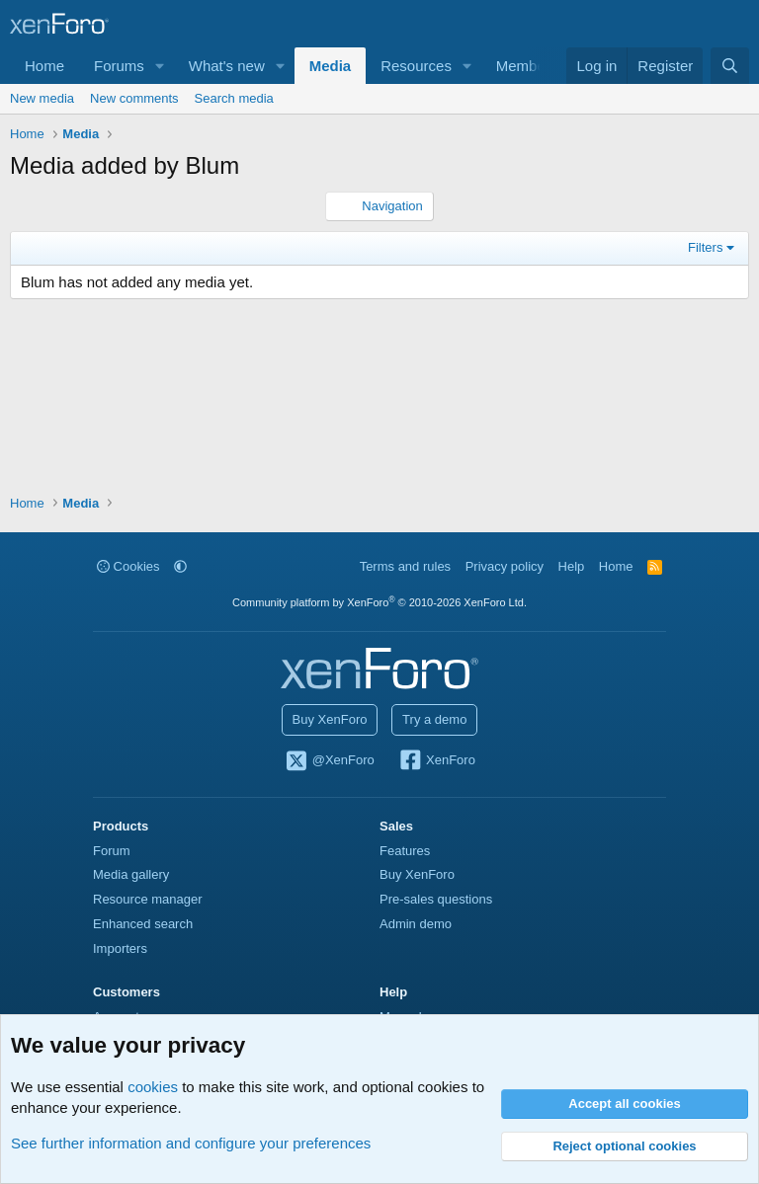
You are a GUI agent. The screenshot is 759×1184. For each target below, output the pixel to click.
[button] (160, 65)
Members (527, 65)
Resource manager (148, 899)
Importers (120, 948)
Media (330, 65)
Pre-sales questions (436, 899)
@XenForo (329, 761)
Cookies (128, 566)
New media (42, 98)
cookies (152, 1086)
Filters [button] (705, 247)
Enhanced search (143, 923)
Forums (119, 65)
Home (44, 65)
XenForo (436, 761)
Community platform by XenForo (379, 602)
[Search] (730, 65)
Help (571, 566)
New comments (134, 98)
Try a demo (434, 719)
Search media (234, 98)
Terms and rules (405, 566)
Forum (111, 850)
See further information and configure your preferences (191, 1143)
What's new (227, 65)
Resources (416, 65)
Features (405, 850)
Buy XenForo (330, 719)
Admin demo (416, 923)
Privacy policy (504, 566)
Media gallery (131, 874)
